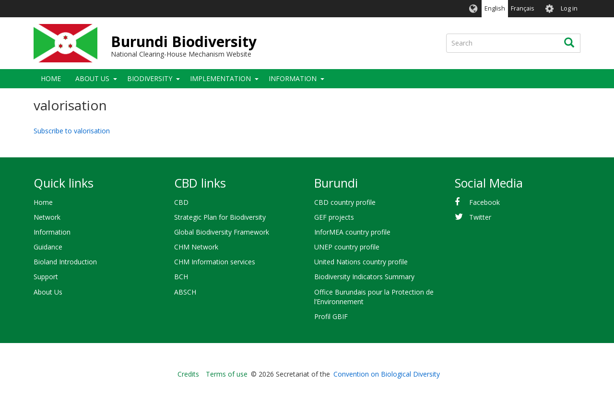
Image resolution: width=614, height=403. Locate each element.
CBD (181, 202)
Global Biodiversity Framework (221, 232)
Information (293, 78)
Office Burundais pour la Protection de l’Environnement (374, 296)
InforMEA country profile (352, 232)
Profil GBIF (331, 316)
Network (47, 217)
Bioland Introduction (65, 261)
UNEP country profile (346, 246)
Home (51, 78)
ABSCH (185, 291)
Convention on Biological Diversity (386, 374)
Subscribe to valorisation (72, 130)
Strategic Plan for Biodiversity (220, 217)
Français (522, 8)
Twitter (480, 217)
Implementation (220, 78)
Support (46, 276)
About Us (92, 78)
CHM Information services (214, 261)
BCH (181, 276)
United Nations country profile (361, 261)
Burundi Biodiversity (184, 41)
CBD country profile (345, 202)
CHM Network (196, 246)
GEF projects (334, 217)
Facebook (484, 202)
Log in (569, 8)
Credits (188, 374)
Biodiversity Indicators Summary (364, 276)
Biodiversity (149, 78)
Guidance (48, 246)
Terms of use (227, 374)
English (494, 8)
